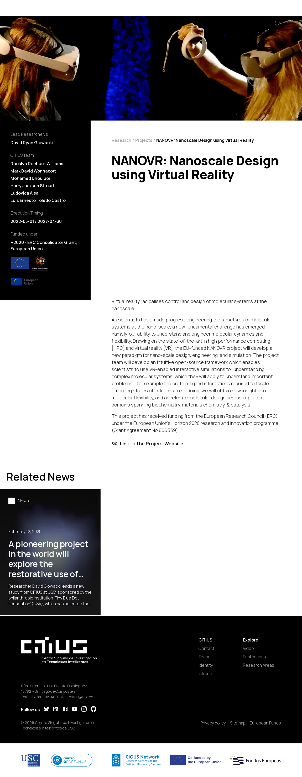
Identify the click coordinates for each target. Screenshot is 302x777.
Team (204, 657)
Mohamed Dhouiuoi (30, 178)
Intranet (206, 673)
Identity (206, 665)
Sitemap (238, 723)
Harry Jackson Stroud (32, 186)
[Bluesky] (46, 709)
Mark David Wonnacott (33, 171)
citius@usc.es (81, 696)
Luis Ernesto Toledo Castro (38, 200)
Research (121, 140)
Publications (254, 657)
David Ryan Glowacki (32, 142)
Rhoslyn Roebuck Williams (37, 163)
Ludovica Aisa (25, 193)
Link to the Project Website (147, 443)
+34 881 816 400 (43, 696)
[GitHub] (93, 709)
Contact (206, 648)
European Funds (265, 723)
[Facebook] (65, 709)
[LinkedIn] (56, 709)
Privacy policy (213, 723)
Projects (143, 140)
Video (248, 648)
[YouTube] (74, 709)
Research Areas (258, 665)
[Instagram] (84, 709)
